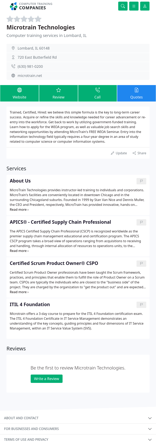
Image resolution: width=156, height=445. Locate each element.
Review (58, 93)
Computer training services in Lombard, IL (46, 35)
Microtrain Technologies (40, 27)
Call (97, 93)
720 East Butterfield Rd (37, 57)
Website (19, 93)
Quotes (136, 93)
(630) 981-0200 (30, 66)
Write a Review (46, 378)
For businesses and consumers (31, 429)
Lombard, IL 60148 (34, 48)
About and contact (21, 418)
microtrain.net (30, 75)
